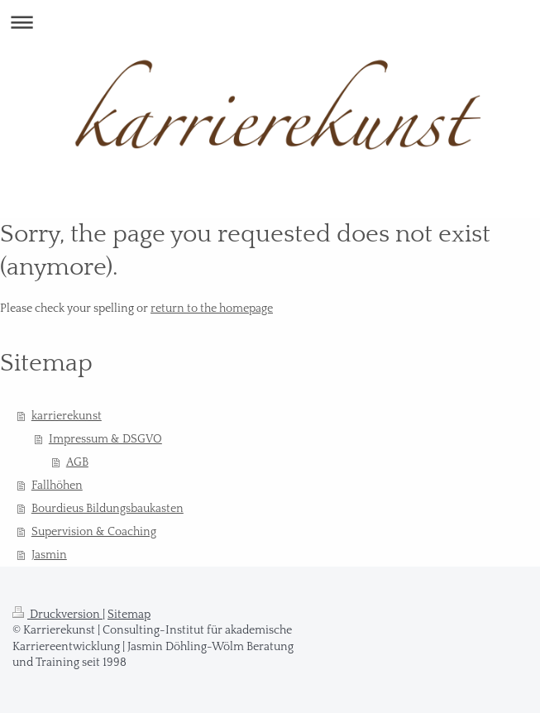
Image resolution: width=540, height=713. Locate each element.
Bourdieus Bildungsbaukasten (107, 508)
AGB (77, 462)
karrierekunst (66, 416)
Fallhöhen (57, 485)
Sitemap (129, 614)
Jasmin (49, 555)
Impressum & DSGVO (105, 439)
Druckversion (57, 614)
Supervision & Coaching (93, 531)
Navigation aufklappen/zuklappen (270, 22)
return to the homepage (212, 308)
